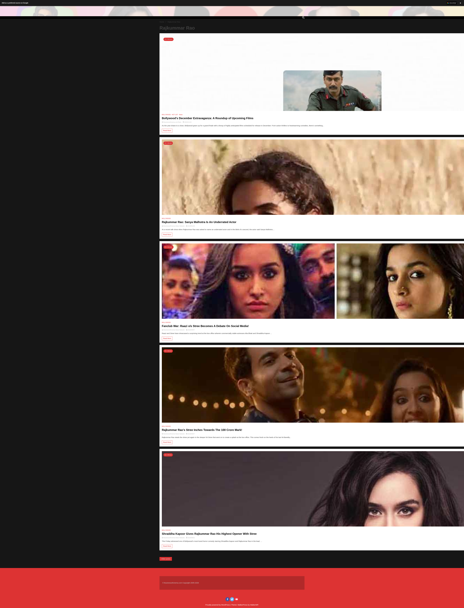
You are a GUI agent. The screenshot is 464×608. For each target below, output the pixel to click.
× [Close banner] (460, 3)
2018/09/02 (190, 538)
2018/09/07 (190, 330)
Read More (167, 130)
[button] (232, 3)
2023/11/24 (187, 122)
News (181, 114)
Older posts (165, 559)
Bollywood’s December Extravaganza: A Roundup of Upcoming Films (208, 118)
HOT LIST (175, 114)
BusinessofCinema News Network (173, 226)
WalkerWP (254, 605)
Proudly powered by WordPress (217, 605)
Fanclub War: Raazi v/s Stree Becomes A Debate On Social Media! (205, 326)
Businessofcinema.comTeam (172, 122)
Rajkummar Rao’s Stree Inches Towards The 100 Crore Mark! (202, 429)
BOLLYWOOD (166, 114)
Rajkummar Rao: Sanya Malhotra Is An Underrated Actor (199, 222)
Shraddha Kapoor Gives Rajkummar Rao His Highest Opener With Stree (209, 533)
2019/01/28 (190, 226)
